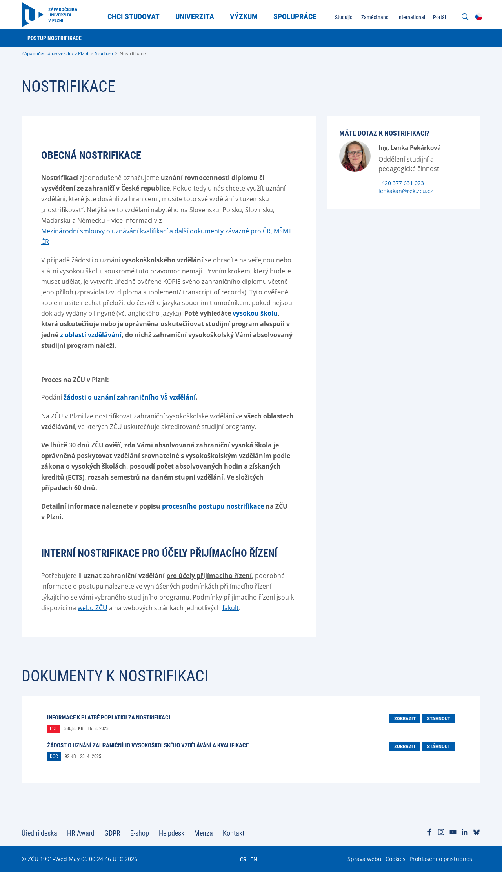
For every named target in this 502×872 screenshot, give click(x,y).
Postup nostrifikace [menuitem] (54, 38)
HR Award (81, 833)
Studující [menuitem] (344, 17)
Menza (203, 833)
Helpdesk (171, 833)
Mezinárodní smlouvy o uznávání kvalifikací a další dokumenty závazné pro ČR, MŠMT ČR (166, 236)
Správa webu (364, 859)
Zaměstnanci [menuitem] (375, 17)
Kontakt (233, 833)
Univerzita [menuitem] (194, 16)
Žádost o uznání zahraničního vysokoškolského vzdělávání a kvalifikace (148, 745)
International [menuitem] (411, 17)
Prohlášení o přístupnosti (442, 859)
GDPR (112, 833)
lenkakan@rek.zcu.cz (405, 190)
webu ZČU (92, 607)
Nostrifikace (133, 53)
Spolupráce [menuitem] (294, 16)
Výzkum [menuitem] (244, 16)
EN (254, 859)
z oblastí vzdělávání (91, 335)
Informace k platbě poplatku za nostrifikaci (108, 717)
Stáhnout (438, 718)
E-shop (139, 833)
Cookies (396, 859)
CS (243, 859)
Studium (104, 53)
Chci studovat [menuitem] (133, 16)
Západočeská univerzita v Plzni (55, 53)
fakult (230, 607)
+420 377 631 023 (401, 183)
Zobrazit (405, 718)
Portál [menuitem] (439, 17)
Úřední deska (39, 833)
